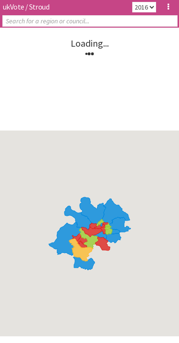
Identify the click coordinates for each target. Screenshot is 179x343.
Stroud (39, 6)
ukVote (13, 6)
